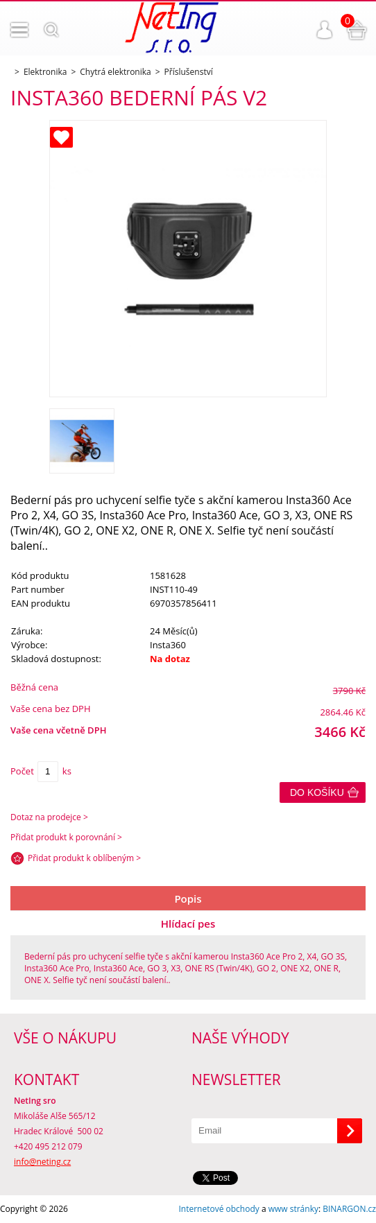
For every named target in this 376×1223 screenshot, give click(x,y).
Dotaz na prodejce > (49, 817)
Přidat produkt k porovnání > (66, 837)
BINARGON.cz (349, 1209)
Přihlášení (324, 29)
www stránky (293, 1209)
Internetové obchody (218, 1209)
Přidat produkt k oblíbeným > (84, 858)
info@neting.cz (42, 1162)
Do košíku (317, 792)
